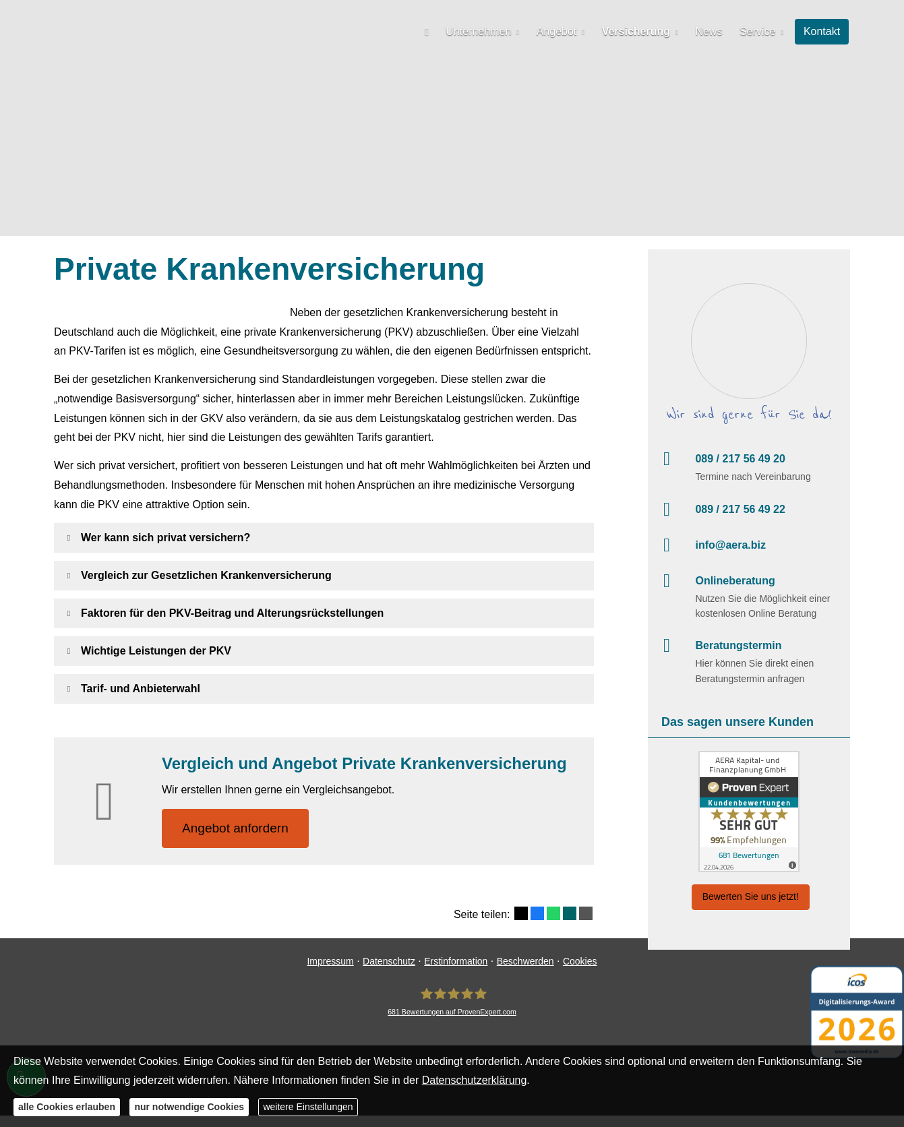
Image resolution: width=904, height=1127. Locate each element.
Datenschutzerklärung (474, 1080)
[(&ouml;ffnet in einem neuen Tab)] (749, 811)
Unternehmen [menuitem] (485, 31)
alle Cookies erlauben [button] (66, 1106)
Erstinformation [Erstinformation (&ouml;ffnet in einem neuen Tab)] (455, 972)
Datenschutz (389, 972)
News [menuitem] (711, 31)
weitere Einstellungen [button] (308, 1106)
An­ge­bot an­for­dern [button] (236, 828)
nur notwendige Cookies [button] (189, 1106)
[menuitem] (434, 31)
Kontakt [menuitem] (822, 31)
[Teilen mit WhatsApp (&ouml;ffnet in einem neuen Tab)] (553, 914)
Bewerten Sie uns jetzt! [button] (750, 896)
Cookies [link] (580, 972)
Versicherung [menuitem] (640, 31)
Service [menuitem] (759, 31)
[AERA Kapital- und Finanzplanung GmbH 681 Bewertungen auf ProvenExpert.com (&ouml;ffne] (452, 1013)
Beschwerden (525, 972)
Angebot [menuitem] (561, 31)
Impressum (330, 972)
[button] (165, 537)
